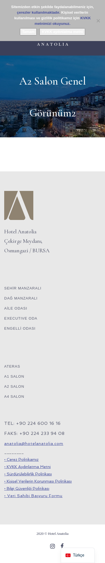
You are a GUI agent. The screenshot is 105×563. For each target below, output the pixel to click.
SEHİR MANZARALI (22, 288)
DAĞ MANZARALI (21, 298)
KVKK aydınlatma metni (62, 32)
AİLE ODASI (15, 308)
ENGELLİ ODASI (20, 328)
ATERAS (12, 366)
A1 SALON (14, 376)
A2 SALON (14, 386)
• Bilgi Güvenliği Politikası (26, 488)
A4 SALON (14, 396)
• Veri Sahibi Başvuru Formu (33, 495)
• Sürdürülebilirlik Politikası (28, 474)
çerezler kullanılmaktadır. (38, 12)
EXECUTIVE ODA (20, 318)
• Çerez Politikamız (21, 459)
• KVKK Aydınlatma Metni (27, 466)
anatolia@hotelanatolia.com (33, 443)
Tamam (28, 32)
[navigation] (77, 555)
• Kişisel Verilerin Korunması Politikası (38, 481)
